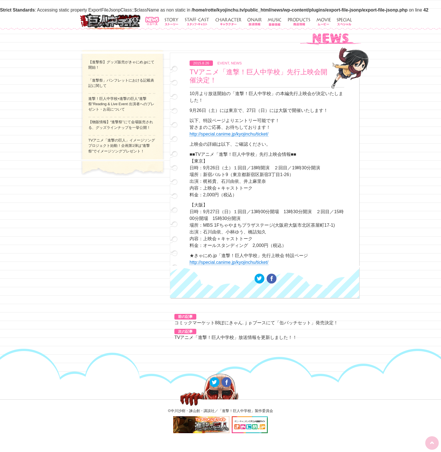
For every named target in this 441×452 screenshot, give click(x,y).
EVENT (223, 63)
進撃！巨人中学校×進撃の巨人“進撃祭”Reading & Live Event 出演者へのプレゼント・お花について (121, 103)
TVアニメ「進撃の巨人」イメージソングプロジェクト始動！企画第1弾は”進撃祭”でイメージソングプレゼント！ (121, 145)
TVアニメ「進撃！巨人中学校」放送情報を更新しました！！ (235, 337)
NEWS (236, 63)
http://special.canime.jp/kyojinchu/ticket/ (229, 134)
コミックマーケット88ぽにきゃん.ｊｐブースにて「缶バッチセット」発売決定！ (256, 322)
